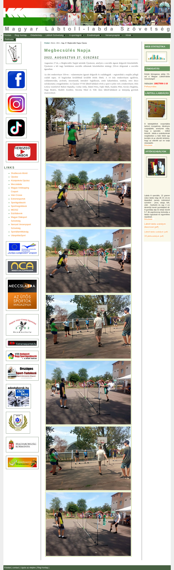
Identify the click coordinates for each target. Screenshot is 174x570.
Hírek (128, 35)
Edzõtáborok (16, 213)
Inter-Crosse (16, 195)
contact (16, 567)
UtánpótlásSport (18, 235)
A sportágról (75, 35)
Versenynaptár (112, 35)
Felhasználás (150, 86)
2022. (58, 43)
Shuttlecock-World (19, 173)
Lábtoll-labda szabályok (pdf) (156, 232)
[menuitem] (7, 35)
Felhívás (9, 39)
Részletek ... (149, 145)
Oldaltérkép (36, 35)
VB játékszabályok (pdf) (154, 236)
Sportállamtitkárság (20, 232)
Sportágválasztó (18, 202)
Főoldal (7, 35)
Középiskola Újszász (20, 180)
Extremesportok (18, 199)
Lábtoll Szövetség (55, 35)
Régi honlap (21, 35)
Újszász (14, 177)
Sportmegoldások (19, 206)
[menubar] (71, 37)
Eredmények (93, 35)
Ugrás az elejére (28, 567)
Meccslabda (16, 184)
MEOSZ (14, 210)
